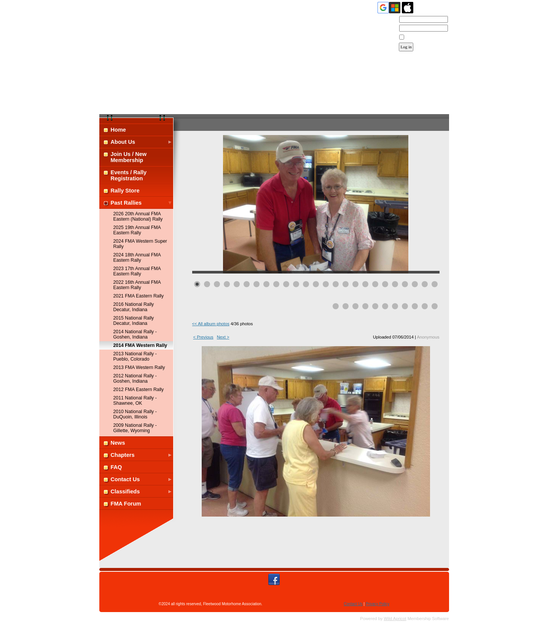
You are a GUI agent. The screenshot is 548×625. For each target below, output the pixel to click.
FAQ (116, 467)
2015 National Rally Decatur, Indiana (133, 320)
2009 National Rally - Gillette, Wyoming (135, 428)
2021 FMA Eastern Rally (138, 296)
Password (386, 28)
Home (118, 130)
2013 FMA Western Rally (139, 367)
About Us (123, 142)
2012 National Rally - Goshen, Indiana (135, 378)
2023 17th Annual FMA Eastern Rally (137, 271)
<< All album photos (210, 323)
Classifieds (125, 491)
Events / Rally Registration (129, 175)
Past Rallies (126, 203)
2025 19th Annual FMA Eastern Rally (137, 230)
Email (390, 19)
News (118, 443)
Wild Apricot (395, 618)
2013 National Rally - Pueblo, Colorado (135, 356)
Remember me (419, 37)
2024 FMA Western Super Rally (140, 244)
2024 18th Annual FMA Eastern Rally (137, 257)
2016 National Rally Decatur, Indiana (133, 307)
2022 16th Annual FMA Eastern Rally (137, 285)
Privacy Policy (377, 604)
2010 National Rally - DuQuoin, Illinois (135, 414)
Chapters (123, 455)
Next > (223, 337)
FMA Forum (126, 504)
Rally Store (125, 191)
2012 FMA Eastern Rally (138, 389)
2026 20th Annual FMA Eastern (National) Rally (138, 216)
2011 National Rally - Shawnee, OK (135, 400)
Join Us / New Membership (129, 157)
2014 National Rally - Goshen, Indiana (135, 334)
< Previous (203, 337)
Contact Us (125, 479)
